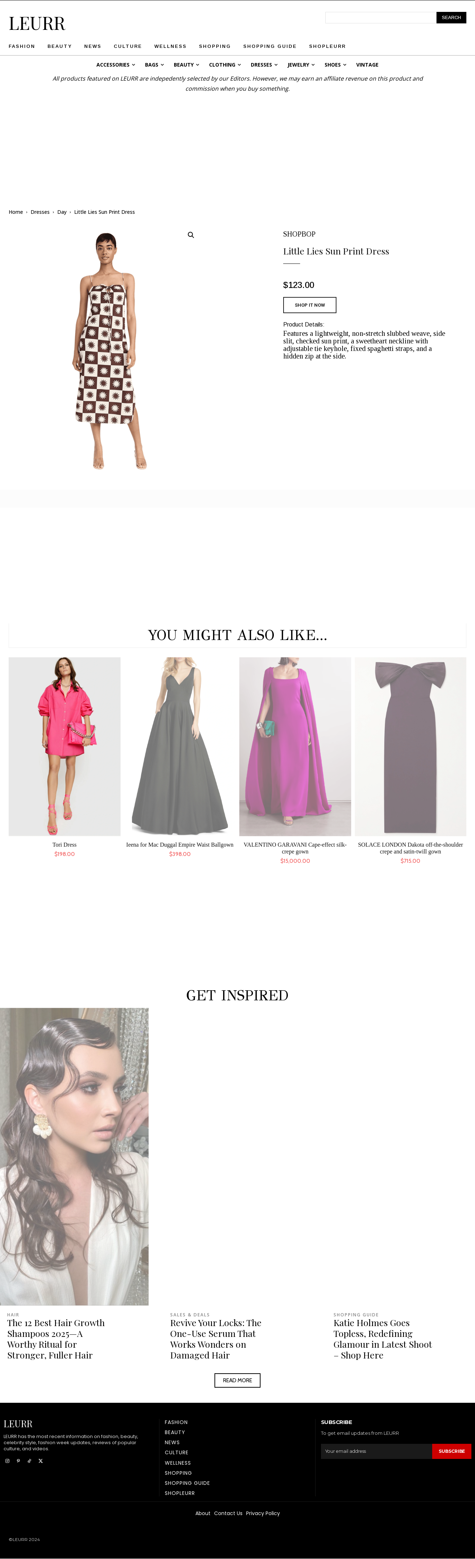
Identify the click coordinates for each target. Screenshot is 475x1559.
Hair (13, 1315)
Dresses (40, 211)
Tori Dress (65, 845)
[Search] (451, 17)
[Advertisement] (237, 144)
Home (16, 211)
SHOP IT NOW (310, 305)
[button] (191, 235)
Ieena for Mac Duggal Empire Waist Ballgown (180, 845)
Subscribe (451, 1451)
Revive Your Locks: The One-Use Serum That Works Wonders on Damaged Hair (216, 1338)
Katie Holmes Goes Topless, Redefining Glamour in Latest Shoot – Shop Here (383, 1338)
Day (62, 211)
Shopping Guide (356, 1315)
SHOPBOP (299, 234)
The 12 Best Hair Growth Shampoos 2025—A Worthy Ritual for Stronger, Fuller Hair (56, 1338)
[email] (375, 1451)
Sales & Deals (190, 1315)
